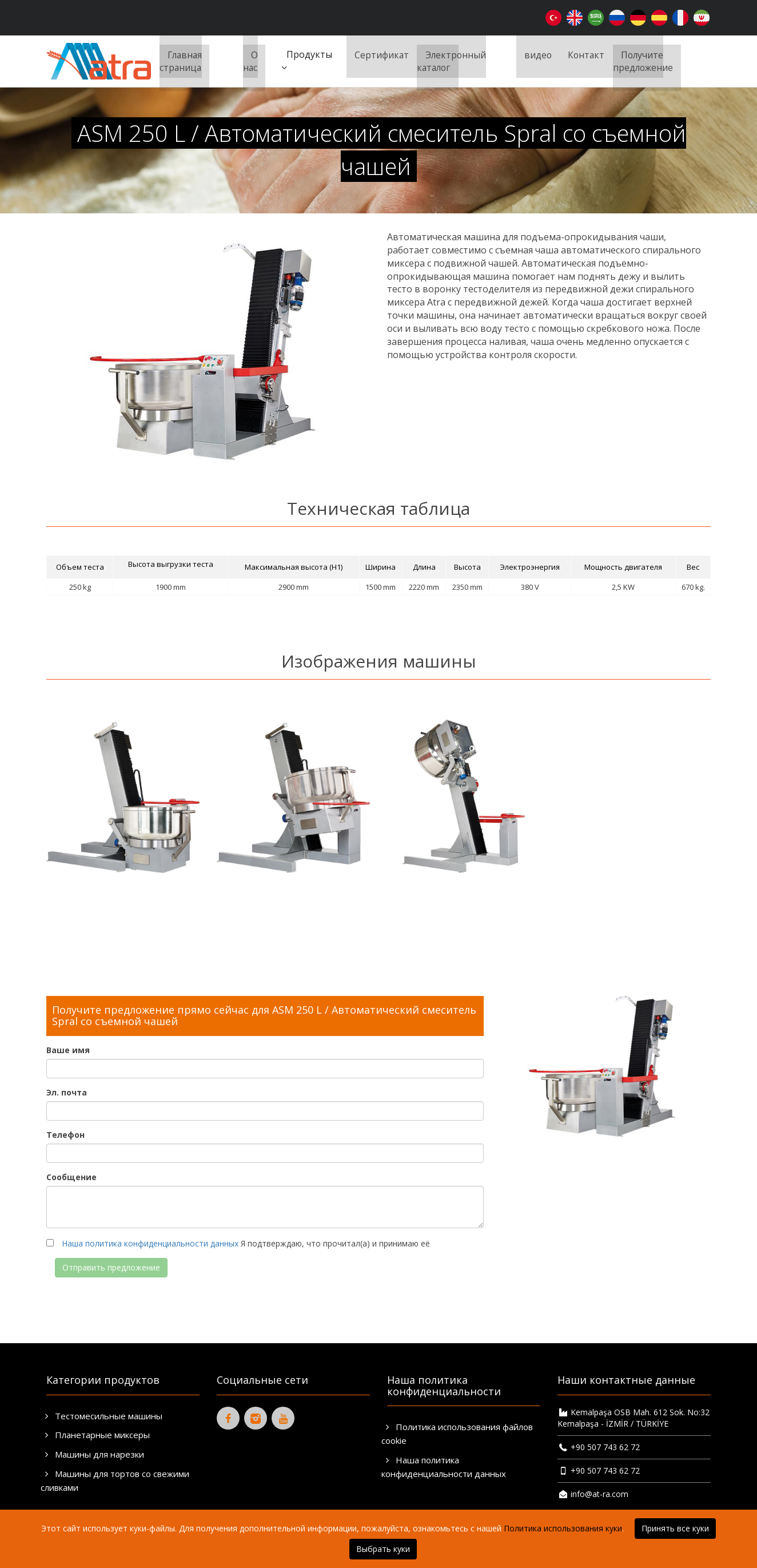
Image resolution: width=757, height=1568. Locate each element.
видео (536, 54)
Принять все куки (675, 1528)
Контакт (586, 54)
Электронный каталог (449, 61)
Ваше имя (68, 1050)
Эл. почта (66, 1092)
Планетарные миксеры (95, 1434)
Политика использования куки (563, 1528)
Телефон (65, 1134)
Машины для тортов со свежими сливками (115, 1480)
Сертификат (377, 54)
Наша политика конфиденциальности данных (150, 1243)
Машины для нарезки (92, 1454)
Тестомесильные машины (101, 1416)
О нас (248, 61)
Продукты (303, 61)
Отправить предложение (111, 1267)
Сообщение (71, 1177)
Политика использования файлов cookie (457, 1433)
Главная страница (179, 61)
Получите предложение (644, 61)
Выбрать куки (383, 1548)
